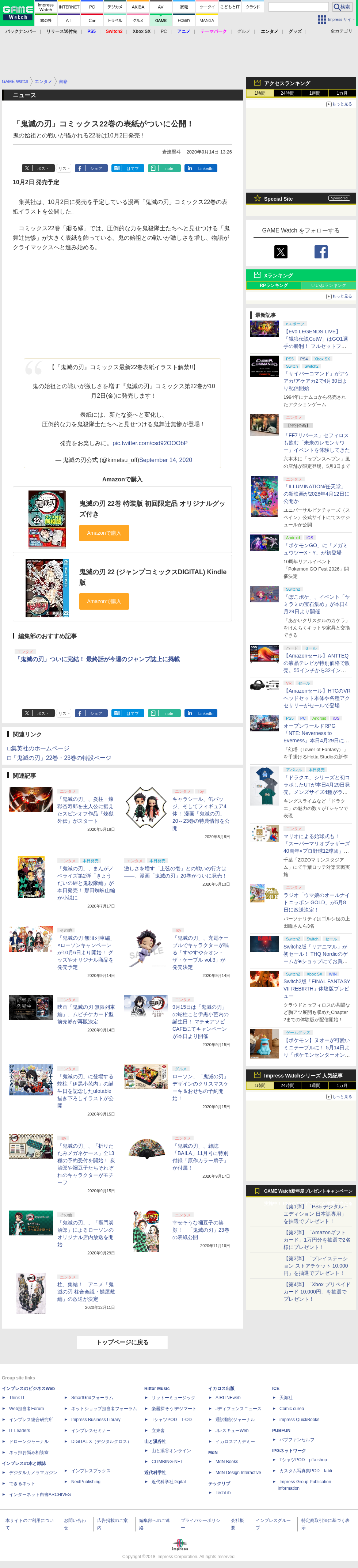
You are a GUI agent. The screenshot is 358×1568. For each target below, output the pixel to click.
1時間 (260, 93)
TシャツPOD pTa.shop (303, 1459)
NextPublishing (85, 1481)
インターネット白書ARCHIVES (40, 1494)
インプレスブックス (91, 1470)
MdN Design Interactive (238, 1472)
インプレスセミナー (91, 1430)
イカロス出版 (221, 1388)
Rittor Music (157, 1388)
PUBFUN (281, 1430)
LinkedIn (206, 168)
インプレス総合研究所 (31, 1419)
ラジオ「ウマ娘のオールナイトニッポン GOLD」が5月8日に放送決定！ (316, 902)
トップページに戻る (122, 1342)
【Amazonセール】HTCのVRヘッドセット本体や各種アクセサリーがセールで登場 (317, 698)
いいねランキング (328, 285)
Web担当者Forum (26, 1408)
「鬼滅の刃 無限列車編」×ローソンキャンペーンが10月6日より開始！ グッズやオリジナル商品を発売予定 (86, 952)
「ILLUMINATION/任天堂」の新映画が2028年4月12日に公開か (316, 494)
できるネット (22, 1483)
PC (164, 31)
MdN (213, 1452)
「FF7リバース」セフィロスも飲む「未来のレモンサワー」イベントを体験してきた (316, 442)
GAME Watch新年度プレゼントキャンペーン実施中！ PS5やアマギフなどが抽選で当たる (308, 1193)
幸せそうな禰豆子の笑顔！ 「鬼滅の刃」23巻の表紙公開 (200, 1230)
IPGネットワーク (289, 1450)
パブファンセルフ (297, 1439)
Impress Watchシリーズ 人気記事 (303, 1076)
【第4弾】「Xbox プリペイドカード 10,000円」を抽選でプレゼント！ (317, 1291)
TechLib (223, 1492)
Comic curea (291, 1408)
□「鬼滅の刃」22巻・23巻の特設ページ (59, 758)
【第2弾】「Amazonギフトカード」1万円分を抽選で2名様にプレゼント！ (317, 1240)
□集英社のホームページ (38, 748)
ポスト (43, 168)
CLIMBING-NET (167, 1461)
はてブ (133, 168)
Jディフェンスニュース (239, 1408)
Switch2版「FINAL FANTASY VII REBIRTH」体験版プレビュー (316, 988)
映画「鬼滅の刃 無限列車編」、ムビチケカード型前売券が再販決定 (86, 1014)
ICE (275, 1388)
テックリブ (219, 1483)
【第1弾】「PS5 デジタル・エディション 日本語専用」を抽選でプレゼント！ (316, 1214)
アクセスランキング (287, 83)
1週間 (315, 93)
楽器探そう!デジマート (174, 1408)
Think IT (17, 1397)
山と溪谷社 (155, 1441)
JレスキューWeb (232, 1430)
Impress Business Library (96, 1419)
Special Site (278, 199)
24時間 (287, 93)
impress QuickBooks (299, 1419)
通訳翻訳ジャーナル (235, 1419)
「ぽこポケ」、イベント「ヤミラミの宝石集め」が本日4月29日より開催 (316, 604)
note (169, 168)
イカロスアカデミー (235, 1441)
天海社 (286, 1397)
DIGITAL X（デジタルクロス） (101, 1441)
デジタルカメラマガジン (33, 1472)
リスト (64, 168)
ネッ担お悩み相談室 (29, 1452)
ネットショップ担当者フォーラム (104, 1408)
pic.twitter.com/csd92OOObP (150, 443)
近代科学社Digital (169, 1481)
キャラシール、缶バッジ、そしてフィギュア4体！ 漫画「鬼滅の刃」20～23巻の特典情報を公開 (201, 813)
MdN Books (227, 1461)
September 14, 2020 (165, 460)
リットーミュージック (173, 1397)
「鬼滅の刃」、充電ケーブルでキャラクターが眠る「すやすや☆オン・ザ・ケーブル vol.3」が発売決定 (200, 952)
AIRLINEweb (228, 1397)
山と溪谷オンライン (171, 1450)
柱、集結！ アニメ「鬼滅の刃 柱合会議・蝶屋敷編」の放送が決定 (86, 1291)
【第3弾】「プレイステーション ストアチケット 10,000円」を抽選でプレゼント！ (315, 1265)
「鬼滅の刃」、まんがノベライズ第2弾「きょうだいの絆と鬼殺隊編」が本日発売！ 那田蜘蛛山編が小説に (86, 883)
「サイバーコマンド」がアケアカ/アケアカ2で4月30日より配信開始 (316, 381)
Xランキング (278, 276)
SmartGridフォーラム (92, 1397)
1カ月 (342, 93)
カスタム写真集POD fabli (305, 1470)
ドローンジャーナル (29, 1441)
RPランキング (274, 285)
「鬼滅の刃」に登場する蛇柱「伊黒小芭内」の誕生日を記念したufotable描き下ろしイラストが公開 (85, 1091)
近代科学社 (155, 1472)
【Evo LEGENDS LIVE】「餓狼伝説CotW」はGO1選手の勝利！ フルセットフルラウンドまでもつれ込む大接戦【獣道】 (316, 346)
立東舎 (158, 1430)
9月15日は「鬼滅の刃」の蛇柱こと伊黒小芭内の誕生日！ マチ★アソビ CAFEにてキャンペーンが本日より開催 (200, 1021)
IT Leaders (19, 1430)
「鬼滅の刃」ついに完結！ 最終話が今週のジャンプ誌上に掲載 (97, 659)
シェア (96, 168)
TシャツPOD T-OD (172, 1419)
